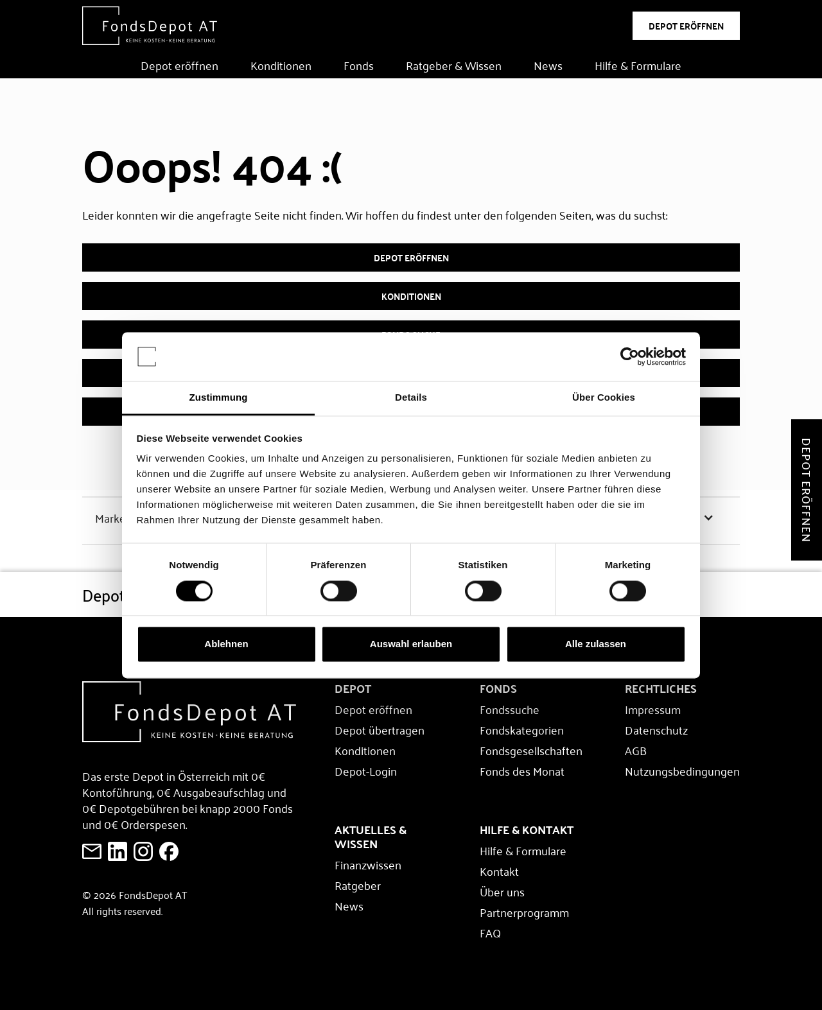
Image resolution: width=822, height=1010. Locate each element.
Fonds (359, 65)
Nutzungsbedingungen (682, 770)
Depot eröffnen (179, 65)
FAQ (490, 932)
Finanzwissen (368, 864)
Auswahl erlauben (411, 644)
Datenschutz (656, 729)
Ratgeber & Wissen (454, 65)
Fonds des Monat (522, 770)
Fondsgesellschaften (531, 750)
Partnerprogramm (524, 912)
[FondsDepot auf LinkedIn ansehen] (117, 851)
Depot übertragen (379, 729)
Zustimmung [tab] (218, 397)
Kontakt (499, 871)
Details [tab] (411, 397)
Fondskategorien (522, 729)
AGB (636, 750)
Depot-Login (366, 770)
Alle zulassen (595, 644)
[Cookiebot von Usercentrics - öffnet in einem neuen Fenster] (629, 356)
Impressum (653, 709)
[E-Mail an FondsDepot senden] (91, 851)
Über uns (502, 891)
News (548, 65)
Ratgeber (358, 885)
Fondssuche (509, 709)
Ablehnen (226, 644)
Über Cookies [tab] (603, 397)
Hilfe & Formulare (638, 65)
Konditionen (280, 65)
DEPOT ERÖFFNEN (686, 25)
